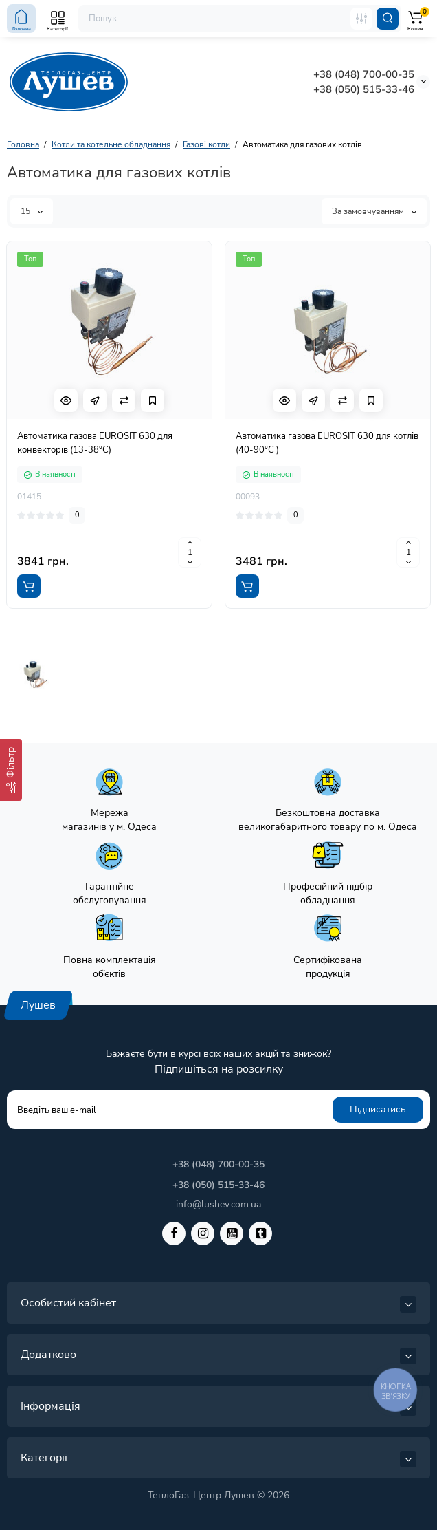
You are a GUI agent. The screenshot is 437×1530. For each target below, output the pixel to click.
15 (32, 211)
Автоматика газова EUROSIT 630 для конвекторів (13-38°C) (94, 443)
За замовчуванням (374, 211)
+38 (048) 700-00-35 (363, 74)
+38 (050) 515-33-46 (363, 89)
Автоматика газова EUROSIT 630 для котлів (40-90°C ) (327, 443)
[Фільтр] (11, 770)
